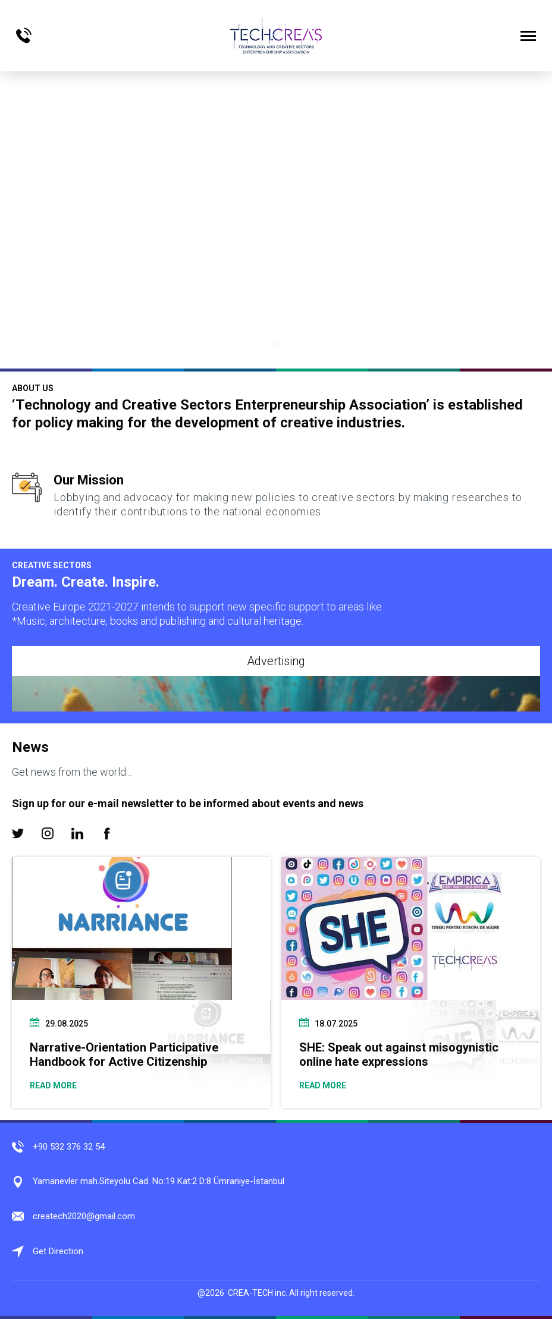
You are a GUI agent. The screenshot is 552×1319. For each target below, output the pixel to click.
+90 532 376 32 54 (69, 1146)
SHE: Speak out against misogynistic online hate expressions (398, 1054)
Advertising (276, 661)
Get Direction (58, 1251)
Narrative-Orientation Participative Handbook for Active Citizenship (124, 1054)
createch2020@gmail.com (84, 1216)
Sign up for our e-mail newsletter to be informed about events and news (187, 803)
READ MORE (53, 1085)
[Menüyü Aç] (528, 36)
